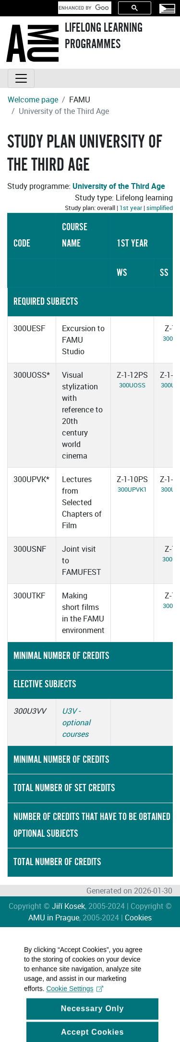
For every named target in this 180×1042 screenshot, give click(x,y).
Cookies (138, 917)
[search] (84, 7)
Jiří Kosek (68, 906)
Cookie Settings (74, 997)
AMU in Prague (53, 917)
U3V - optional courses (76, 722)
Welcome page (33, 99)
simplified (159, 207)
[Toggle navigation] (21, 78)
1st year (131, 207)
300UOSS (132, 385)
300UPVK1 (132, 489)
